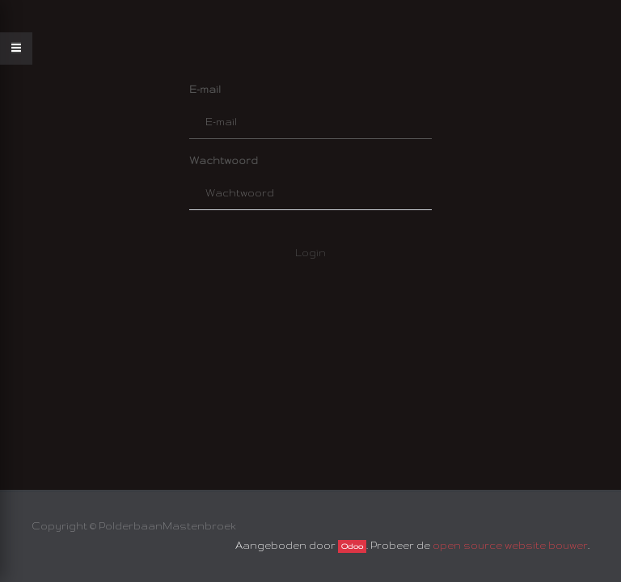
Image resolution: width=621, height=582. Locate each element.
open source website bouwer (510, 545)
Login (310, 252)
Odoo (352, 546)
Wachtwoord (223, 160)
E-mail (205, 89)
